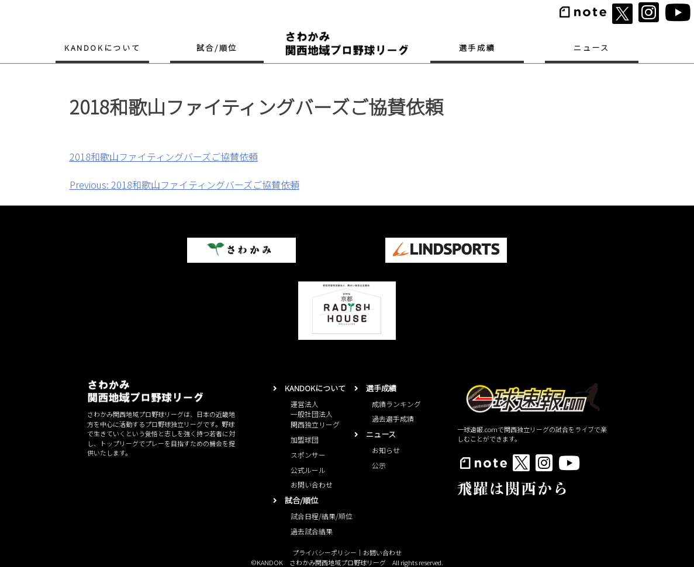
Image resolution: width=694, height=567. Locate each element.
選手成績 (477, 47)
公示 (379, 465)
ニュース (591, 47)
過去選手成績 (393, 418)
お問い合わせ (312, 484)
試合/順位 (216, 47)
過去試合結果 (312, 531)
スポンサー (308, 455)
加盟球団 (305, 439)
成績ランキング (396, 404)
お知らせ (386, 450)
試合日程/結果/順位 (322, 516)
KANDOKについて (102, 47)
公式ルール (308, 470)
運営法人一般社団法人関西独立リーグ (315, 414)
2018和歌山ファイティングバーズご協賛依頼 (164, 156)
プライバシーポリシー (324, 552)
